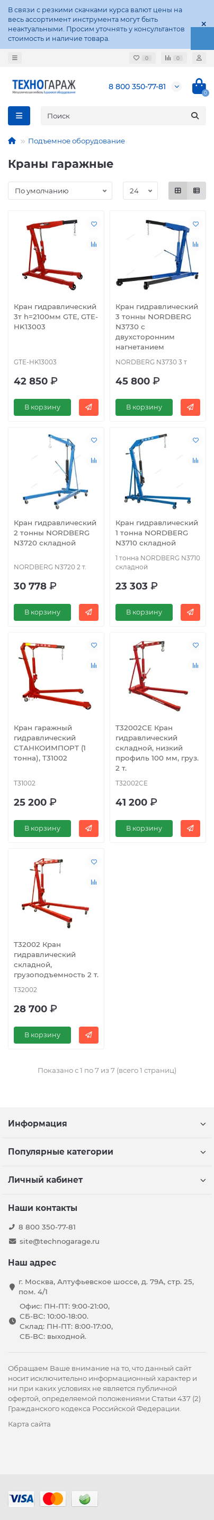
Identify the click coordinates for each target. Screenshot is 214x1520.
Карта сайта (29, 1424)
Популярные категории (107, 1152)
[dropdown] (15, 58)
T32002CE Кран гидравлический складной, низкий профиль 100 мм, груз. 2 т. (157, 747)
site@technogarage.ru (60, 1241)
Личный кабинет (107, 1180)
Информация (107, 1123)
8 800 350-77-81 (137, 86)
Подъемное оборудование (76, 140)
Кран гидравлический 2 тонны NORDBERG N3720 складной (55, 532)
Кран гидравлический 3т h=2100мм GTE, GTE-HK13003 (56, 316)
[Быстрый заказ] (89, 407)
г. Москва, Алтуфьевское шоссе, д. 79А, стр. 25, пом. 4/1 (106, 1286)
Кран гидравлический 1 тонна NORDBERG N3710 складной (156, 532)
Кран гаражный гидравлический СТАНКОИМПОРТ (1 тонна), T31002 (50, 742)
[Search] (123, 115)
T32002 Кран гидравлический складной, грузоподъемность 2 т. (56, 959)
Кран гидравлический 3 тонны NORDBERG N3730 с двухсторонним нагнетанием (156, 326)
